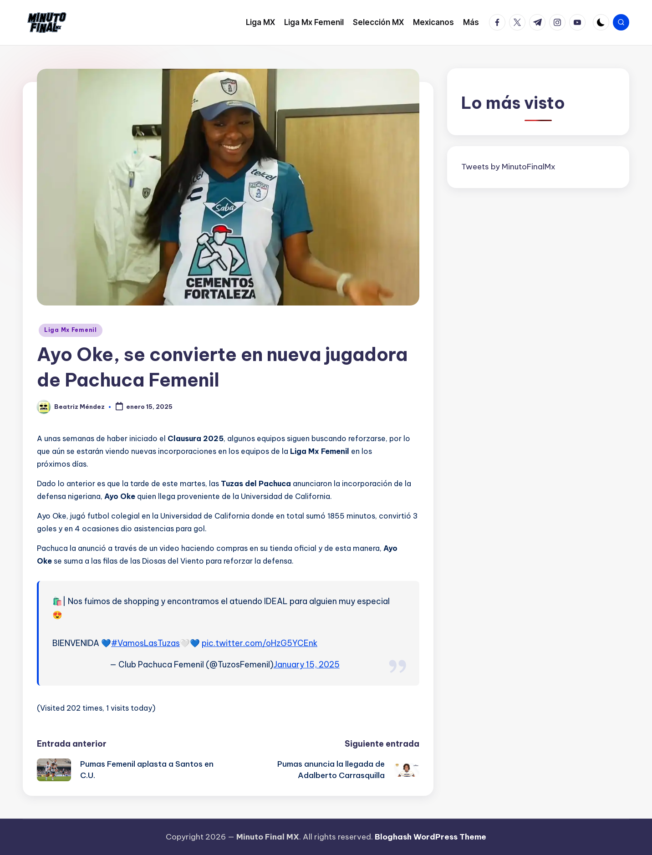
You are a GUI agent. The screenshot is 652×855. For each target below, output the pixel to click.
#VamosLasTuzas (145, 643)
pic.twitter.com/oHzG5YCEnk (259, 643)
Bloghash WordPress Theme (430, 837)
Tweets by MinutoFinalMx (508, 167)
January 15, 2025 (307, 664)
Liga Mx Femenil (70, 329)
